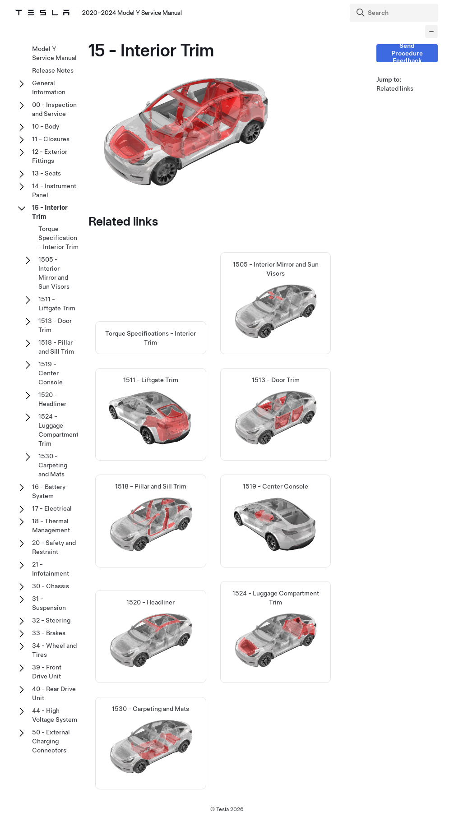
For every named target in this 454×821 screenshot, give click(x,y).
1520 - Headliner (52, 399)
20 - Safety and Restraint (54, 547)
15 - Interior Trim (50, 212)
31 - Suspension (49, 603)
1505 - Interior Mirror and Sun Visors (53, 273)
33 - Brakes (48, 633)
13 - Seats (46, 173)
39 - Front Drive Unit (46, 672)
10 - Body (45, 126)
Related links (394, 88)
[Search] (395, 12)
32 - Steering (51, 620)
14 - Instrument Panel (54, 190)
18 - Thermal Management (51, 525)
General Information (48, 87)
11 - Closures (50, 139)
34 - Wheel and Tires (54, 650)
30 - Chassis (50, 586)
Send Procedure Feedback (407, 53)
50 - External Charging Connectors (51, 741)
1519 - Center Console (50, 373)
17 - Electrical (52, 508)
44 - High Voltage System (54, 715)
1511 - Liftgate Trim (56, 303)
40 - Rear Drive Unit (54, 693)
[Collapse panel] (431, 31)
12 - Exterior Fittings (49, 156)
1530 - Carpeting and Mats (52, 465)
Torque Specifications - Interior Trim (59, 237)
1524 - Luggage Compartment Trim (58, 430)
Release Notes (53, 70)
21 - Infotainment (50, 569)
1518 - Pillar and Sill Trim (56, 347)
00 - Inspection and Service (54, 109)
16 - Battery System (48, 491)
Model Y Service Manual (54, 53)
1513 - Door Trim (55, 325)
